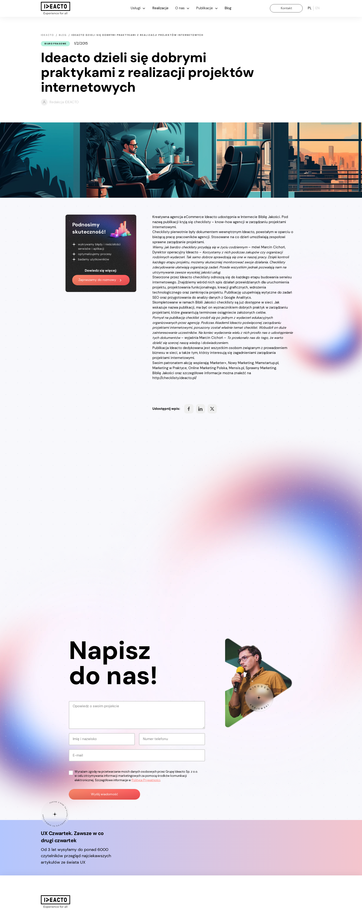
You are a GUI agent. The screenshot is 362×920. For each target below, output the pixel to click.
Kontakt (286, 8)
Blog (228, 8)
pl (310, 8)
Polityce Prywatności (146, 780)
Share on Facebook (189, 409)
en (317, 8)
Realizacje (160, 8)
